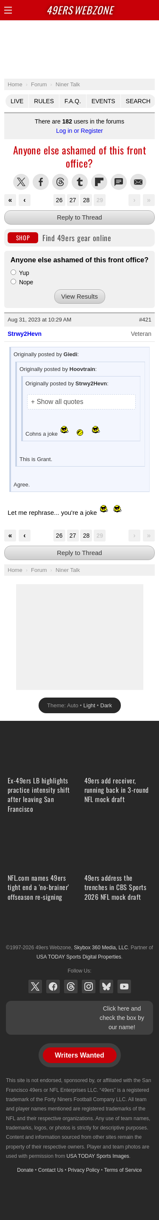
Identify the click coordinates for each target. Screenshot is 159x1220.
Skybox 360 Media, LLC (101, 948)
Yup (20, 272)
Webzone (79, 9)
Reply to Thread (79, 217)
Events (103, 101)
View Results (79, 296)
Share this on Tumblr (80, 182)
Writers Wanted (79, 1055)
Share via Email (138, 182)
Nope (22, 282)
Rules (44, 101)
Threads (71, 986)
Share (150, 10)
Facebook (53, 986)
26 (59, 200)
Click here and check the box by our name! (122, 1018)
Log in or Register (79, 130)
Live (17, 101)
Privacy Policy (84, 1170)
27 (73, 200)
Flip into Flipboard (99, 182)
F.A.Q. (72, 101)
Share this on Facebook (41, 182)
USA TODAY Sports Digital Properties (79, 927)
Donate (25, 1170)
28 (86, 200)
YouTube (124, 986)
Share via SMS (119, 182)
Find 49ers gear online (60, 237)
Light (89, 705)
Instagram (88, 986)
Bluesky (106, 986)
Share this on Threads (60, 182)
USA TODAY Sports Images (98, 1156)
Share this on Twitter (21, 182)
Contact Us (50, 1170)
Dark (106, 705)
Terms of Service (123, 1170)
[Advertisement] (80, 49)
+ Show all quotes (57, 401)
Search (138, 101)
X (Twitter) (35, 986)
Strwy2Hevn (25, 333)
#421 (145, 319)
